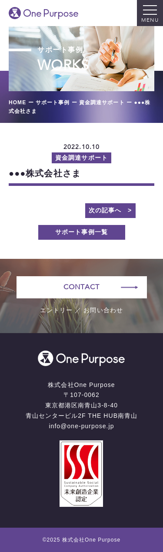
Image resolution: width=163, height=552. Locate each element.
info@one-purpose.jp (81, 426)
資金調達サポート (81, 157)
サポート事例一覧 (81, 231)
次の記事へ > (110, 210)
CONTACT (81, 287)
